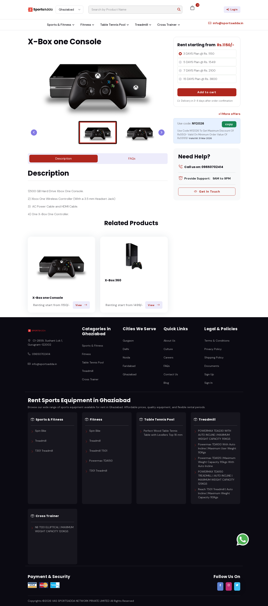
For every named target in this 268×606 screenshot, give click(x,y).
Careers (168, 357)
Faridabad (129, 365)
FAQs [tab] (131, 158)
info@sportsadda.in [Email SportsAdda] (42, 364)
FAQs (167, 365)
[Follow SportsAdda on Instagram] (229, 586)
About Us (169, 340)
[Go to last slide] (34, 132)
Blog (166, 382)
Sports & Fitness (59, 25)
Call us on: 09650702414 (200, 167)
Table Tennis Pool (112, 25)
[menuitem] (98, 132)
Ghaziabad (129, 374)
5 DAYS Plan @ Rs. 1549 (199, 62)
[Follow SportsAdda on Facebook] (220, 586)
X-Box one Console (47, 298)
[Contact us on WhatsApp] (243, 539)
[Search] (135, 10)
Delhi (126, 349)
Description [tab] (63, 158)
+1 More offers (229, 114)
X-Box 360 (113, 280)
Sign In (208, 382)
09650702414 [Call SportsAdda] (39, 354)
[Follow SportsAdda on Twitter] (237, 586)
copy (229, 124)
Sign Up (209, 374)
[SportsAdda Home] (37, 330)
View (81, 305)
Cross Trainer (167, 25)
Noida (126, 357)
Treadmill (141, 25)
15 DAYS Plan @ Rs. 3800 (200, 79)
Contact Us (171, 374)
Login (232, 9)
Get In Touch (207, 191)
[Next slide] (161, 132)
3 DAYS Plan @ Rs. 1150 (198, 54)
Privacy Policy (213, 349)
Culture (168, 349)
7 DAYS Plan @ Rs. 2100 (199, 70)
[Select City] (69, 10)
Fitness (85, 25)
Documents (211, 365)
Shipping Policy (214, 357)
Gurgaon (128, 340)
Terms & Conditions (216, 340)
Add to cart (206, 92)
